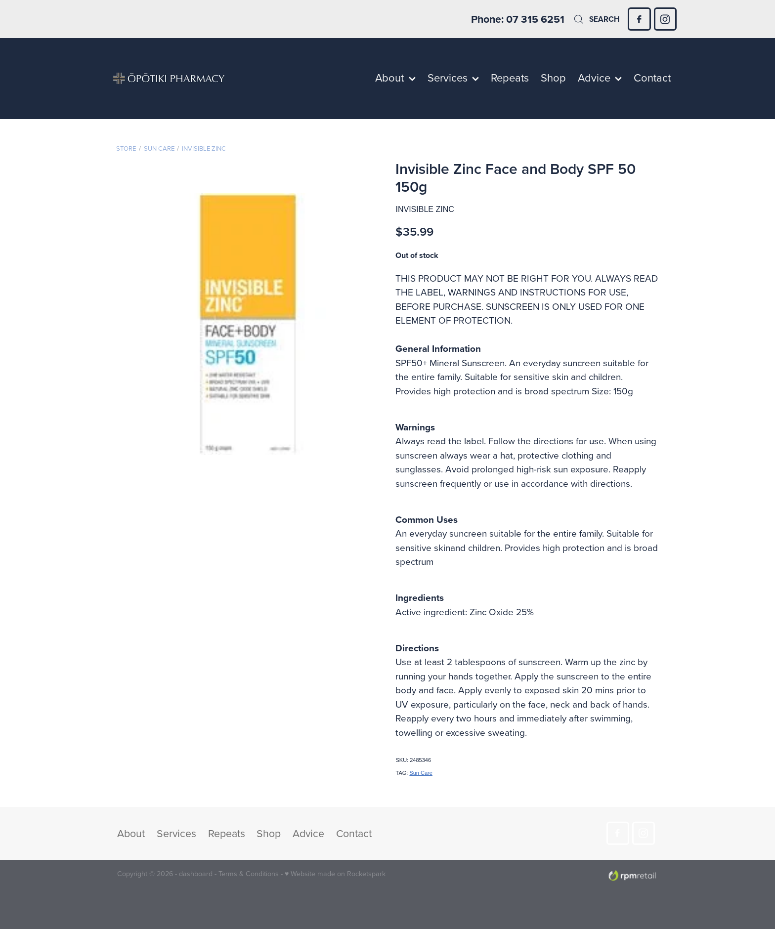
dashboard (196, 874)
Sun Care (159, 148)
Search (596, 19)
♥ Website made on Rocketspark (335, 874)
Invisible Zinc (204, 148)
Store (126, 148)
